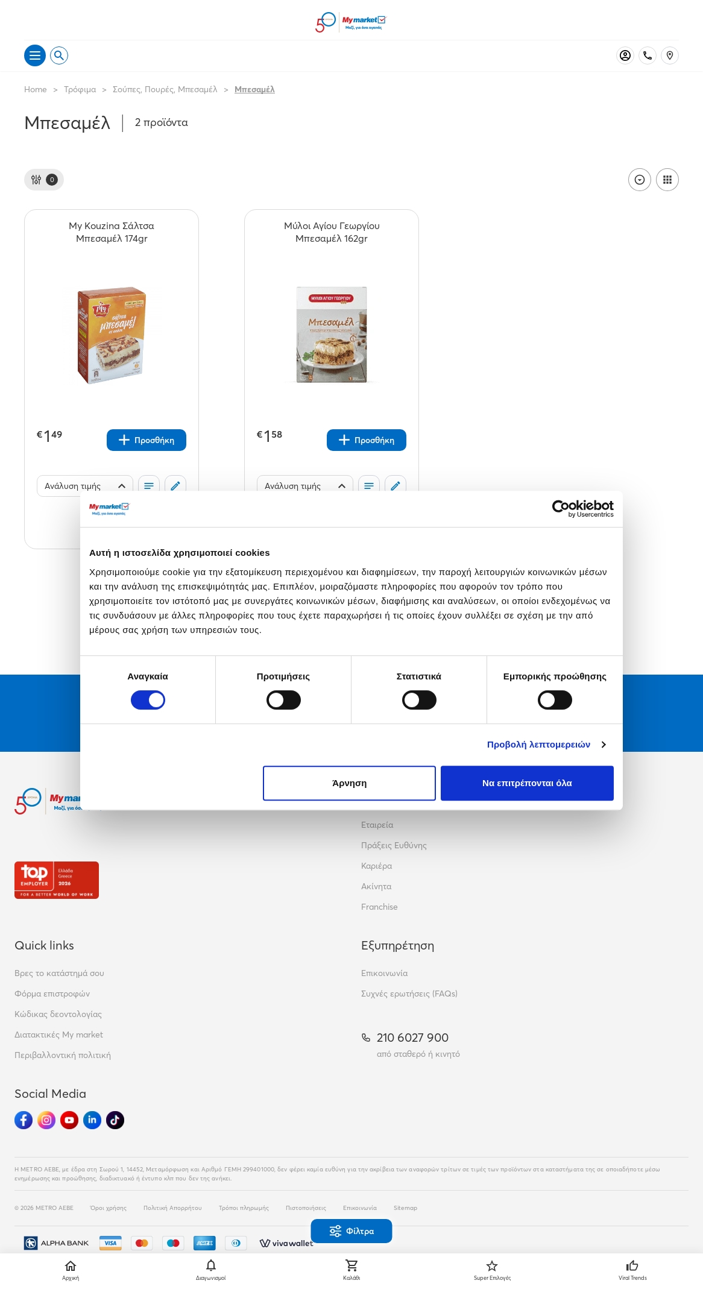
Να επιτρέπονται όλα (527, 783)
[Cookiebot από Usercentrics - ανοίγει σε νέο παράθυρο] (561, 509)
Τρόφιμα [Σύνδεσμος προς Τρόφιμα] (80, 89)
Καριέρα (376, 865)
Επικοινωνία (384, 973)
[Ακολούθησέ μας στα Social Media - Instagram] (46, 1120)
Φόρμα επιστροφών (52, 993)
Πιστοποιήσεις (306, 1208)
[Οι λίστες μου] (149, 486)
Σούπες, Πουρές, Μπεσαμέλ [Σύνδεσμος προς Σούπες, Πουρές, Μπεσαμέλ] (165, 89)
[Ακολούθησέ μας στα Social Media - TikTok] (115, 1120)
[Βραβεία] (56, 880)
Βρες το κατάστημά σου (59, 973)
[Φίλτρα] (44, 180)
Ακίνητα (376, 886)
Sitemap (405, 1208)
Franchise (379, 906)
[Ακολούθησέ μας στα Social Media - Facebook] (23, 1120)
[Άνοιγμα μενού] (35, 55)
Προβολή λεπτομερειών (539, 744)
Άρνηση (349, 783)
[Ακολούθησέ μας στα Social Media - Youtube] (69, 1120)
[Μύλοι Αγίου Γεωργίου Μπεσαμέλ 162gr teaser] (332, 232)
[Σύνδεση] (625, 55)
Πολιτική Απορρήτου (172, 1208)
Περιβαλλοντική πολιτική (62, 1055)
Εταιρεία (377, 824)
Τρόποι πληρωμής (244, 1208)
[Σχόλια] (175, 486)
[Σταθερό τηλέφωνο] (647, 55)
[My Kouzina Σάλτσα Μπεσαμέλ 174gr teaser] (111, 232)
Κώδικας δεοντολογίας (58, 1014)
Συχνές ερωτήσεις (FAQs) (409, 993)
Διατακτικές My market (58, 1034)
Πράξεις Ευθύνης (394, 845)
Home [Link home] (35, 89)
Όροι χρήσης (108, 1208)
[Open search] (59, 55)
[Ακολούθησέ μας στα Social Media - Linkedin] (92, 1120)
